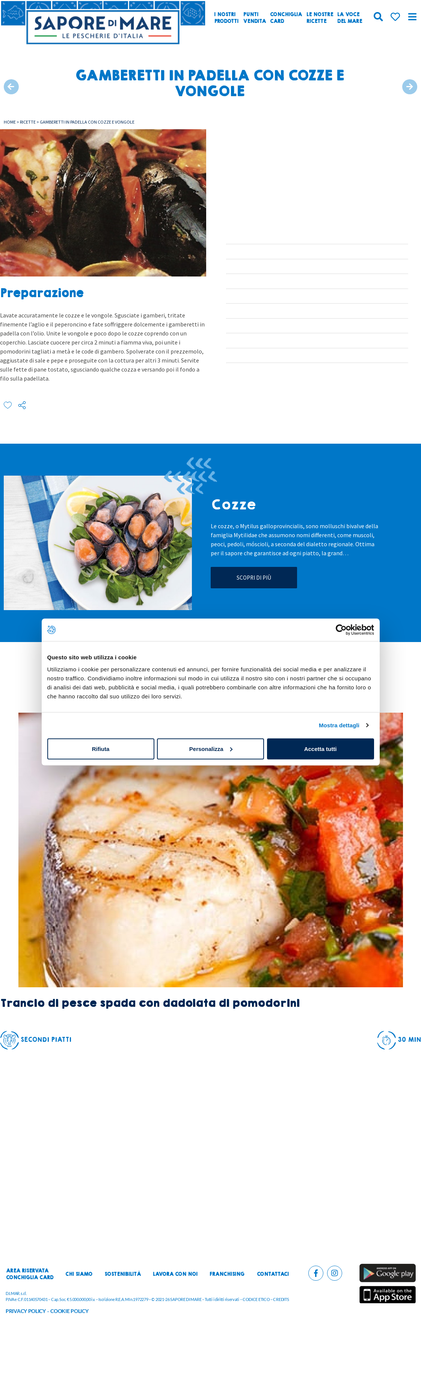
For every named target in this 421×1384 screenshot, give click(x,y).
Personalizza (210, 748)
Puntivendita (254, 18)
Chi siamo (78, 1274)
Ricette (28, 122)
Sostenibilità (122, 1274)
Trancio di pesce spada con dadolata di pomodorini (149, 1003)
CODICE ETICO (256, 1299)
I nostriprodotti (226, 18)
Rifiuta (101, 748)
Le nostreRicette (319, 18)
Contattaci (273, 1274)
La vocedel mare (349, 18)
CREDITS (281, 1299)
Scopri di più (254, 577)
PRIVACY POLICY (26, 1311)
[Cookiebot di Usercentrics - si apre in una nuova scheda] (341, 630)
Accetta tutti (320, 748)
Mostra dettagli (339, 725)
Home (10, 122)
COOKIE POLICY (69, 1311)
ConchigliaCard (286, 18)
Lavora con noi (175, 1274)
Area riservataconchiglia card (29, 1274)
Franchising (227, 1274)
